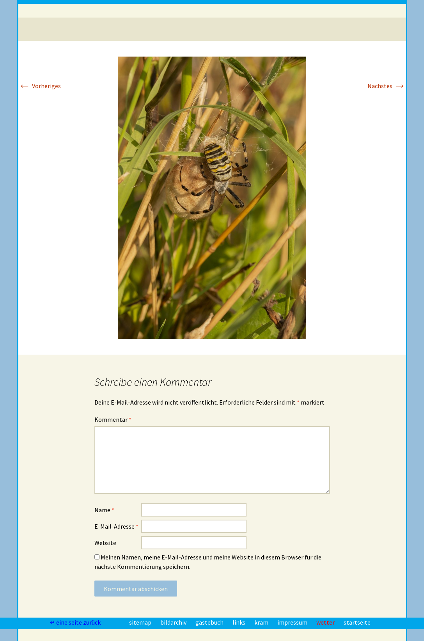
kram (262, 622)
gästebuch (210, 622)
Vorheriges (39, 86)
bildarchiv (174, 622)
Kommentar (112, 419)
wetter (326, 622)
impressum (293, 622)
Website (105, 543)
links (239, 622)
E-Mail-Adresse (116, 526)
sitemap (141, 622)
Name (104, 510)
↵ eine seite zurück (76, 622)
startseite (357, 622)
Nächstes (386, 86)
